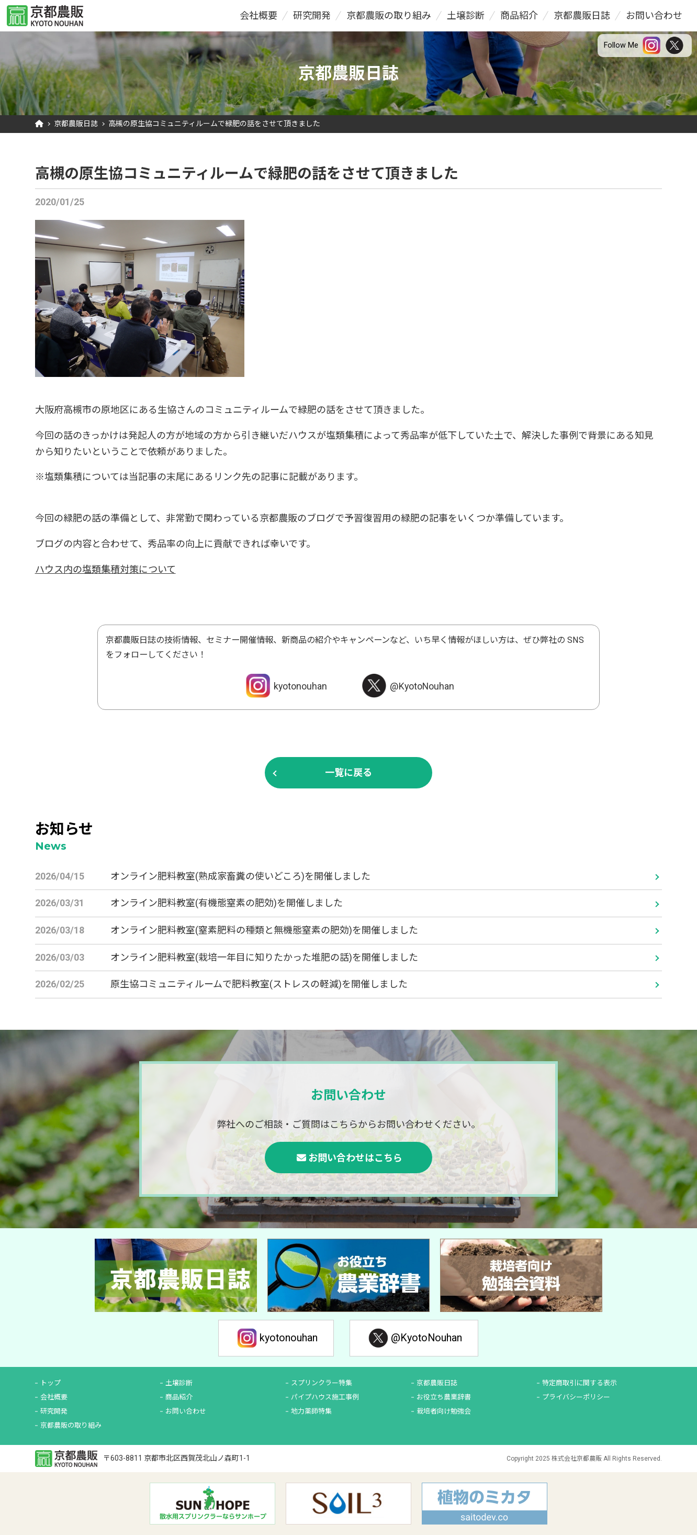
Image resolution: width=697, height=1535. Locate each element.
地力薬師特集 (311, 1411)
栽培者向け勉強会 (444, 1411)
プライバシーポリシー (576, 1397)
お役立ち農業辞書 (444, 1397)
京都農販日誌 (582, 15)
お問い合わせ (654, 15)
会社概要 (258, 15)
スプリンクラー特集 (321, 1383)
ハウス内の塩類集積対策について (105, 569)
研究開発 (312, 15)
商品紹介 (519, 15)
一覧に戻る (348, 772)
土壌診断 (466, 15)
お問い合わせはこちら (355, 1157)
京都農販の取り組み (388, 15)
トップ (50, 1383)
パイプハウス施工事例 (325, 1397)
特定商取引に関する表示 (579, 1383)
